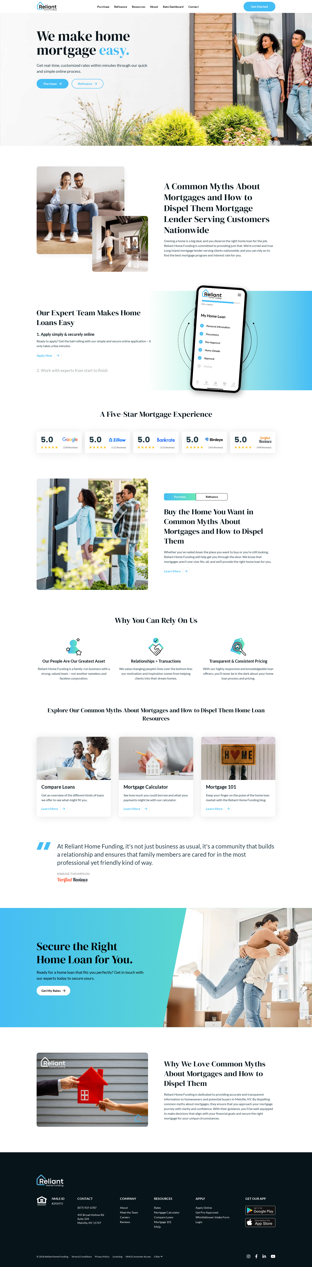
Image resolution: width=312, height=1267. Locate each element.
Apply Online (204, 1207)
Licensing (117, 1256)
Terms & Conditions (81, 1256)
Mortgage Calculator (167, 1212)
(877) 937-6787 (87, 1207)
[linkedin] (264, 1256)
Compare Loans (163, 1217)
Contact (193, 6)
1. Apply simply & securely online (66, 334)
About (154, 6)
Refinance (120, 6)
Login (199, 1222)
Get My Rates (51, 990)
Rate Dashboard (173, 6)
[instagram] (248, 1256)
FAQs (157, 1226)
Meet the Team (129, 1212)
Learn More (172, 571)
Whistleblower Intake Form (212, 1217)
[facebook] (256, 1256)
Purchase (103, 6)
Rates (157, 1207)
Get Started (259, 6)
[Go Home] (47, 6)
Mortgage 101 (162, 1222)
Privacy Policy (102, 1256)
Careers (125, 1217)
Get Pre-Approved (207, 1212)
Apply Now (44, 355)
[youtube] (273, 1256)
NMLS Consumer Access (138, 1256)
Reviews (125, 1222)
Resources (138, 6)
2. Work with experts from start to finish (72, 370)
